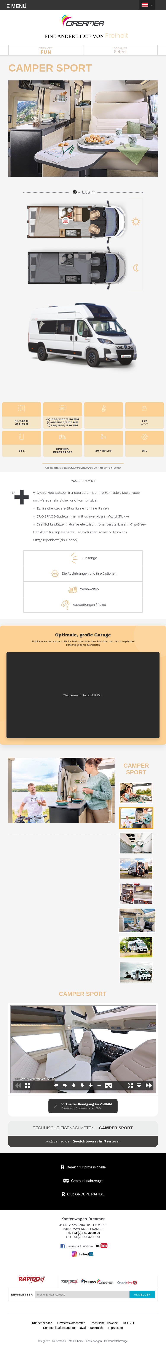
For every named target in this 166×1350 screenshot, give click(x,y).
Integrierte (44, 1341)
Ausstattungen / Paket (83, 604)
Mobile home (76, 1341)
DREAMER (45, 50)
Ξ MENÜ (16, 6)
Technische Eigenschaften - (83, 1127)
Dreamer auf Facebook (76, 1246)
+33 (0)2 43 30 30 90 (86, 1233)
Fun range (83, 558)
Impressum (115, 1327)
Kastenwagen (94, 1341)
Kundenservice (42, 1323)
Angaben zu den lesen (83, 1141)
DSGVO (128, 1323)
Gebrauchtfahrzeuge (116, 1341)
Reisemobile (59, 1341)
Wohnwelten (83, 589)
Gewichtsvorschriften (71, 1323)
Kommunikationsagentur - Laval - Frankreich (73, 1327)
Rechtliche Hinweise (104, 1323)
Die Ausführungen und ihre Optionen (82, 573)
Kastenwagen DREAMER (83, 20)
